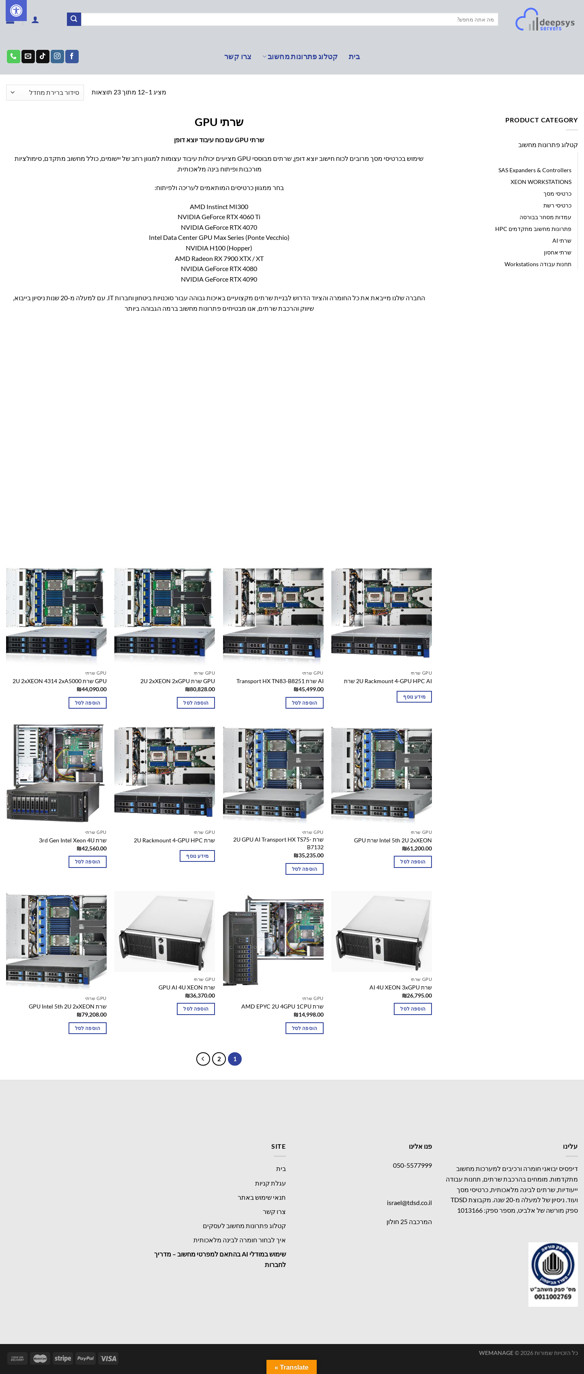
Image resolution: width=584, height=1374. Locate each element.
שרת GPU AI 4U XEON (187, 987)
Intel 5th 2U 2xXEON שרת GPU (393, 840)
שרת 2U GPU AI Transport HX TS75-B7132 (278, 843)
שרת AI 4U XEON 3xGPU (400, 987)
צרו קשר (237, 56)
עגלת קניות (270, 1183)
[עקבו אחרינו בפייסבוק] (72, 57)
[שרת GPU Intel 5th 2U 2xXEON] (56, 941)
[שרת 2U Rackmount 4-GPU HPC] (164, 774)
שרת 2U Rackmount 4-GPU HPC (174, 840)
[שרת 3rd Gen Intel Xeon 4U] (56, 774)
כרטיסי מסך (557, 193)
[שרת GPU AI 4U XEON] (164, 931)
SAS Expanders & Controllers (534, 170)
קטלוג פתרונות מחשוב (300, 56)
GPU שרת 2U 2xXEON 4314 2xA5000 (60, 680)
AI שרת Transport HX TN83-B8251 (280, 680)
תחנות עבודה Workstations (538, 264)
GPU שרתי (558, 158)
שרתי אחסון (557, 252)
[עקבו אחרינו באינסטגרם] (57, 57)
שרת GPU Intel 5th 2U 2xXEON (68, 1006)
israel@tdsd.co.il (409, 1202)
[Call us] (13, 57)
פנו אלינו (420, 1146)
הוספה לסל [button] (304, 702)
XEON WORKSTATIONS (541, 181)
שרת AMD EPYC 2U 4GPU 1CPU (282, 1006)
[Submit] (74, 19)
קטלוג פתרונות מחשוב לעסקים (244, 1225)
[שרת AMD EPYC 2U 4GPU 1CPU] (273, 941)
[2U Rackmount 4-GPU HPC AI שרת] (381, 616)
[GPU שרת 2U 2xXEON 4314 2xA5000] (56, 616)
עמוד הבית (562, 92)
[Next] (203, 1059)
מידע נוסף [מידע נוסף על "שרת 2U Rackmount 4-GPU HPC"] (197, 856)
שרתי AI (561, 240)
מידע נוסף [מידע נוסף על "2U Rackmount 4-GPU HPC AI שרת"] (414, 696)
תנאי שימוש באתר (262, 1197)
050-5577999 (412, 1165)
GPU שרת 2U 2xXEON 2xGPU (177, 680)
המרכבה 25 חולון (409, 1221)
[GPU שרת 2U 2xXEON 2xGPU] (164, 616)
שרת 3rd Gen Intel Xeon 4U (73, 840)
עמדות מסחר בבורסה (545, 217)
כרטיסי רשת (557, 205)
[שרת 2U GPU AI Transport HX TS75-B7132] (273, 774)
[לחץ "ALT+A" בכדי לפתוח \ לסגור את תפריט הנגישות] (16, 10)
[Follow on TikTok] (42, 57)
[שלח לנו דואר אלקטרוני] (28, 57)
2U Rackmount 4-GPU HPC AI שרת (388, 680)
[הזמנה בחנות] (45, 92)
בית (354, 56)
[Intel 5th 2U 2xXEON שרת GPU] (381, 774)
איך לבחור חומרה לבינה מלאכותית (239, 1240)
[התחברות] (35, 19)
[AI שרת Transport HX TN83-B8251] (273, 616)
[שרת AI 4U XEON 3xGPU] (381, 931)
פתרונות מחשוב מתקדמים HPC (533, 228)
